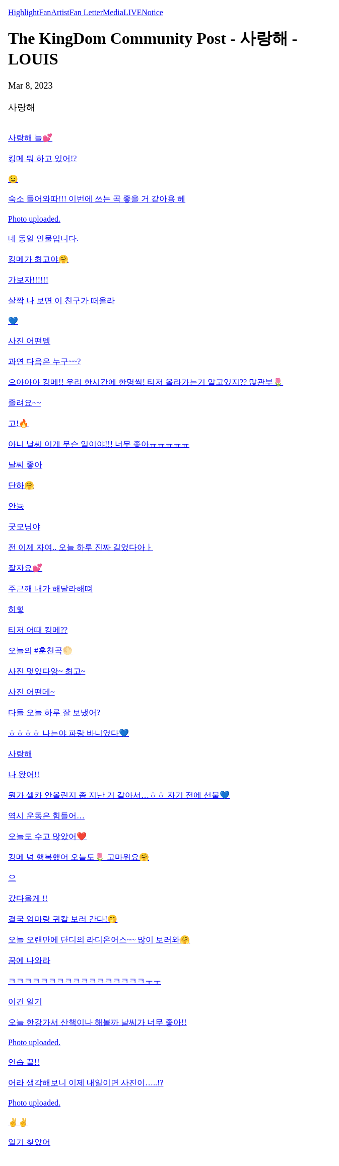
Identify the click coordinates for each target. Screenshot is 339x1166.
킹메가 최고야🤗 (38, 259)
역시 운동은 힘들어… (46, 815)
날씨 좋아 (25, 464)
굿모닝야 (24, 526)
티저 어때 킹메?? (37, 630)
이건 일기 (25, 1001)
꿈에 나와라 (29, 960)
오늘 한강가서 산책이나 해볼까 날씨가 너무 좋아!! (97, 1022)
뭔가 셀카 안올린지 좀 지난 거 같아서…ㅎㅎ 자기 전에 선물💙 (119, 795)
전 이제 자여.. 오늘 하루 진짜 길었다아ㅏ (80, 547)
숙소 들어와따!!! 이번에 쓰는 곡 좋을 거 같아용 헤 (96, 198)
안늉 (16, 506)
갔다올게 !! (28, 898)
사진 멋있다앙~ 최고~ (46, 671)
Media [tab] (113, 12)
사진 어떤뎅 (29, 340)
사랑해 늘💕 (30, 137)
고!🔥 (18, 423)
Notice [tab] (152, 12)
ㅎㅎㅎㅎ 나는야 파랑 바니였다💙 (68, 733)
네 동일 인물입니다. (43, 238)
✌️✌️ (18, 1122)
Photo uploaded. (34, 219)
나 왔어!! (24, 774)
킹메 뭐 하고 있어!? (42, 158)
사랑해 (20, 753)
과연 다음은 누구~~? (44, 361)
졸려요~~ (24, 402)
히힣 (16, 609)
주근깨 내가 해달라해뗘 (50, 588)
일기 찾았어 (29, 1142)
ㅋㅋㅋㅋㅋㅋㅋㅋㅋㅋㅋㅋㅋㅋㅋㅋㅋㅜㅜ (84, 981)
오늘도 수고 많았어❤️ (47, 836)
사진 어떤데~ (31, 692)
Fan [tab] (45, 12)
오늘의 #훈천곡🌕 (40, 650)
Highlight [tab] (23, 12)
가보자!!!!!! (28, 280)
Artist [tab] (60, 12)
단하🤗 (21, 485)
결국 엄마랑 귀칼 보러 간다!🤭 (62, 919)
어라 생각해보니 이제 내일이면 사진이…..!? (85, 1082)
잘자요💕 (25, 568)
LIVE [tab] (132, 12)
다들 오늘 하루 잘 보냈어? (54, 712)
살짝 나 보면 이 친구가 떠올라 (61, 300)
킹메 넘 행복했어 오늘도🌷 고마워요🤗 (78, 857)
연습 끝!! (24, 1062)
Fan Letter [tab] (86, 12)
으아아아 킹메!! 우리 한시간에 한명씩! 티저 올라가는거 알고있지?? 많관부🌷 (145, 382)
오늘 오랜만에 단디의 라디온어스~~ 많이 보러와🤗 (99, 939)
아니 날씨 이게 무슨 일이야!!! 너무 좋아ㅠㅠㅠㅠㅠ (98, 444)
